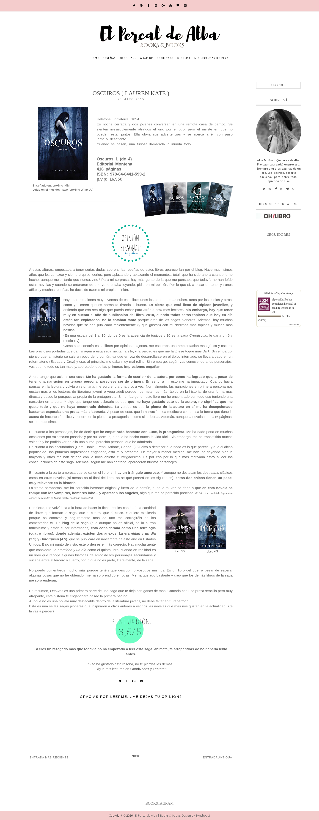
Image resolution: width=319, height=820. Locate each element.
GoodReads (139, 669)
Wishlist (184, 58)
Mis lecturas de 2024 (211, 58)
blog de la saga (75, 523)
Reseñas (109, 58)
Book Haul (127, 58)
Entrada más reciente (49, 757)
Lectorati (159, 669)
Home (95, 58)
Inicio (136, 756)
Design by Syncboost (196, 815)
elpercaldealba (280, 299)
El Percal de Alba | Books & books (157, 815)
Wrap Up (146, 58)
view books (294, 324)
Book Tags (165, 58)
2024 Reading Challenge (279, 293)
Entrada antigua (217, 757)
